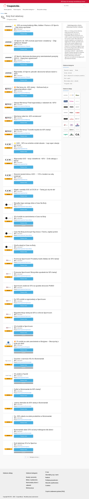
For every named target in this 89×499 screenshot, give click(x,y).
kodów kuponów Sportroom (24, 262)
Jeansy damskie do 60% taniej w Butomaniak (31, 403)
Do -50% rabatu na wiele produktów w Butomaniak (33, 416)
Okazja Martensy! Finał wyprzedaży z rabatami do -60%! (35, 103)
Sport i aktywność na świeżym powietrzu (74, 75)
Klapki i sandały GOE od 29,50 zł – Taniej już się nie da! (34, 190)
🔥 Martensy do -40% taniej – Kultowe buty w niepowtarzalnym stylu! (31, 88)
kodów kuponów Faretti (23, 377)
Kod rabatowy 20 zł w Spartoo (25, 443)
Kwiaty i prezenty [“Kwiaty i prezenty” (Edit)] (31, 477)
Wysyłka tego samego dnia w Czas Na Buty (30, 203)
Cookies (47, 485)
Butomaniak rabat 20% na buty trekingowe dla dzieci (33, 430)
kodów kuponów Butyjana (23, 347)
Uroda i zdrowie (68, 73)
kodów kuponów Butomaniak (24, 362)
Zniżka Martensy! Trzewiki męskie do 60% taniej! (32, 130)
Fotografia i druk (68, 83)
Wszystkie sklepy (42, 9)
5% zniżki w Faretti (21, 374)
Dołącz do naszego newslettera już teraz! (73, 1)
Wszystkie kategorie (28, 9)
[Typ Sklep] (84, 5)
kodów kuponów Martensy (23, 92)
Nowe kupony (17, 9)
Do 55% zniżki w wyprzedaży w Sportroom (30, 299)
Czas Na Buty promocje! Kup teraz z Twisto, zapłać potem (36, 232)
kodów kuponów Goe (22, 148)
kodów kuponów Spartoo (23, 446)
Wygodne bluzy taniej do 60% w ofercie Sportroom (33, 313)
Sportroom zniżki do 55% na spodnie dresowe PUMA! (34, 286)
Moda (76, 70)
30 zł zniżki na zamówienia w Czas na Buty (30, 217)
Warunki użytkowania (51, 483)
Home (2, 13)
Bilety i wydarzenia (31, 480)
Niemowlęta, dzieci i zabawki (71, 81)
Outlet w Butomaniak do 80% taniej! (27, 389)
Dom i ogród (67, 78)
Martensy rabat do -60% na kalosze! (27, 116)
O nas (47, 472)
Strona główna (8, 9)
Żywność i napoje (68, 70)
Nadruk (47, 477)
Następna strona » (34, 457)
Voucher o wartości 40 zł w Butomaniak (29, 359)
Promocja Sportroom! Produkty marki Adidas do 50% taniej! (36, 259)
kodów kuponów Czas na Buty (24, 206)
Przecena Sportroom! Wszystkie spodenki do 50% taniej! (35, 272)
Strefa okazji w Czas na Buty (25, 245)
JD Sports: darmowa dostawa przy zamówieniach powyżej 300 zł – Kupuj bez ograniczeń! (36, 57)
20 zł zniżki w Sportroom (23, 326)
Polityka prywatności (51, 480)
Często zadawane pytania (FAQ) (55, 491)
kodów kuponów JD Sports (23, 30)
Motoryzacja (30, 488)
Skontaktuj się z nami (52, 475)
